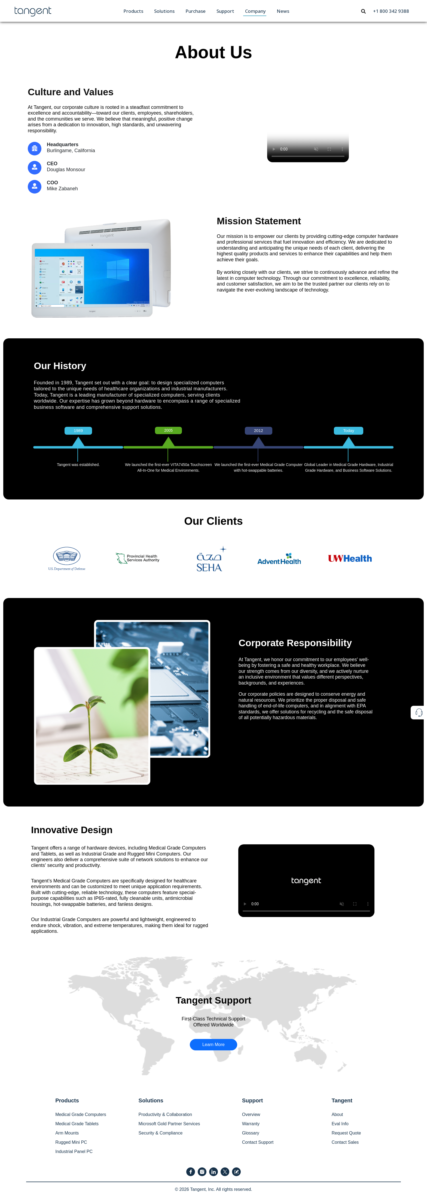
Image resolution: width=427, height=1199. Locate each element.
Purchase (195, 11)
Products (133, 11)
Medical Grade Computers (80, 1114)
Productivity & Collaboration (165, 1114)
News (283, 11)
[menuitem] (133, 11)
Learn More (213, 1044)
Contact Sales (345, 1142)
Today (348, 430)
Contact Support (258, 1142)
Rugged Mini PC (71, 1142)
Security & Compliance (161, 1133)
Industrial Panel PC (74, 1151)
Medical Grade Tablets (77, 1123)
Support (225, 11)
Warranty (251, 1123)
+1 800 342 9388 (391, 11)
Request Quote (346, 1133)
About (337, 1114)
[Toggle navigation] (363, 11)
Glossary (250, 1133)
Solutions (164, 11)
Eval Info (340, 1123)
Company (255, 11)
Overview (251, 1114)
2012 (258, 430)
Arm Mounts (67, 1133)
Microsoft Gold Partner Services (169, 1123)
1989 (78, 430)
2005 (168, 430)
